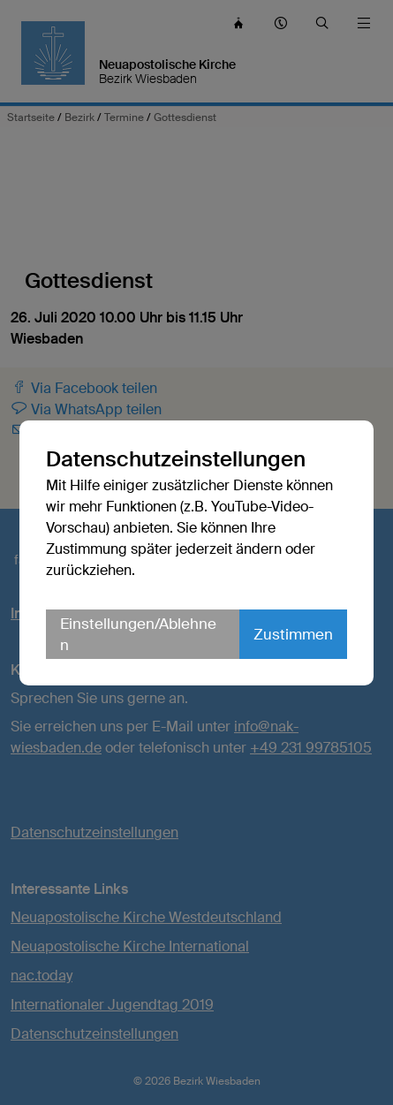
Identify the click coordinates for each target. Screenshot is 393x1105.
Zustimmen (293, 634)
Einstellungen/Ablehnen (138, 634)
